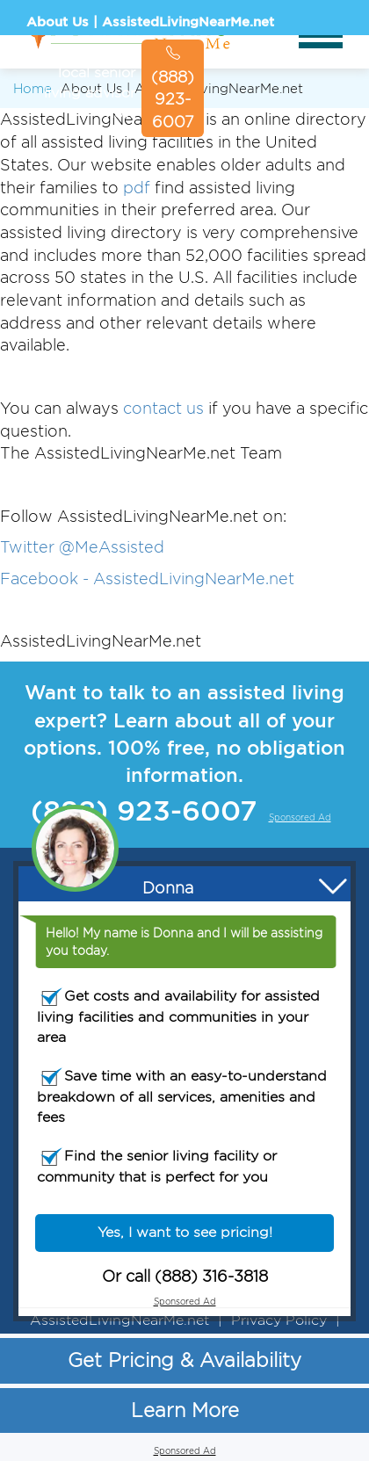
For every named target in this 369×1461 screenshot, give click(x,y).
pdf (136, 187)
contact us (163, 408)
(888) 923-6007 (172, 88)
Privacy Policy (279, 1320)
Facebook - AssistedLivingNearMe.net (147, 578)
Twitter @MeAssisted (82, 547)
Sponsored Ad (274, 128)
